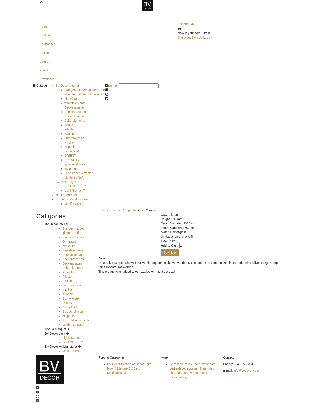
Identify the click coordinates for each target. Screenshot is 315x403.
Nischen (69, 142)
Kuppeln (69, 147)
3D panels (71, 168)
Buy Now (170, 252)
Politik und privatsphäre (200, 364)
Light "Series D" (75, 186)
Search (113, 86)
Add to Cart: (169, 245)
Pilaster (69, 129)
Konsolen (70, 125)
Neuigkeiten (47, 44)
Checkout (184, 37)
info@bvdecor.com (246, 370)
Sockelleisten (73, 151)
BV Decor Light (66, 182)
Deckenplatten (74, 116)
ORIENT (70, 155)
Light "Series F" (74, 190)
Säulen (69, 133)
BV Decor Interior (67, 85)
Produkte (45, 35)
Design (44, 52)
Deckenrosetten (75, 112)
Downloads (46, 79)
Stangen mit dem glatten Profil (84, 90)
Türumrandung (74, 138)
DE (188, 24)
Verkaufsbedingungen (184, 368)
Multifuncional (73, 203)
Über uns (45, 61)
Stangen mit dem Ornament (83, 94)
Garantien (176, 364)
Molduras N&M (74, 177)
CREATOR (71, 160)
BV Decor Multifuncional (72, 199)
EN (184, 24)
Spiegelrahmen (74, 164)
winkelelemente (75, 103)
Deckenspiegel (74, 107)
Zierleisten (71, 98)
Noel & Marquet (66, 195)
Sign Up (197, 37)
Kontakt (44, 70)
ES (180, 24)
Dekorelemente (74, 120)
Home (43, 26)
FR (192, 24)
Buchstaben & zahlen (78, 173)
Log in (207, 37)
